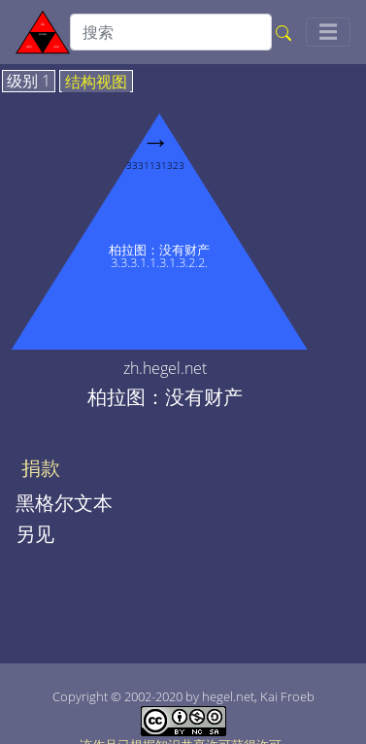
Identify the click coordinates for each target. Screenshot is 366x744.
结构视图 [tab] (96, 82)
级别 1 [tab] (28, 81)
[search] (171, 32)
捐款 (40, 468)
